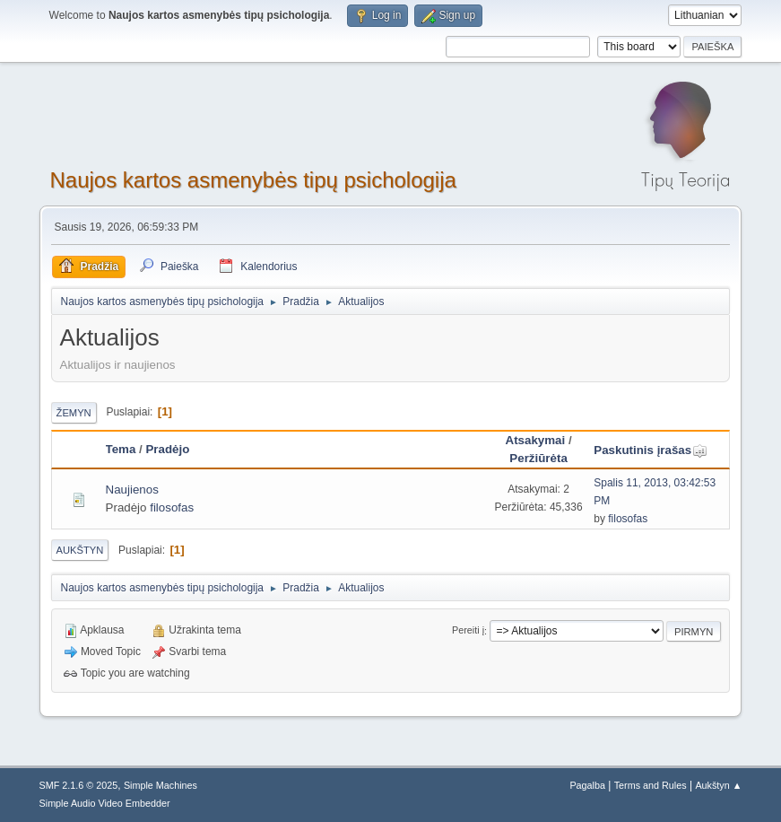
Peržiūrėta (538, 458)
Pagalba (587, 785)
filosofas (172, 507)
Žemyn (73, 412)
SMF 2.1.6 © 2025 (78, 785)
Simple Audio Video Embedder (104, 803)
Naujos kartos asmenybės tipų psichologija (253, 180)
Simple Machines (160, 785)
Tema (121, 449)
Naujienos (132, 489)
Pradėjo (167, 449)
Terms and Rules (650, 785)
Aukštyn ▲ (718, 785)
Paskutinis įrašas (650, 450)
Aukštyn (80, 550)
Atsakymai (536, 440)
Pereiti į (468, 630)
